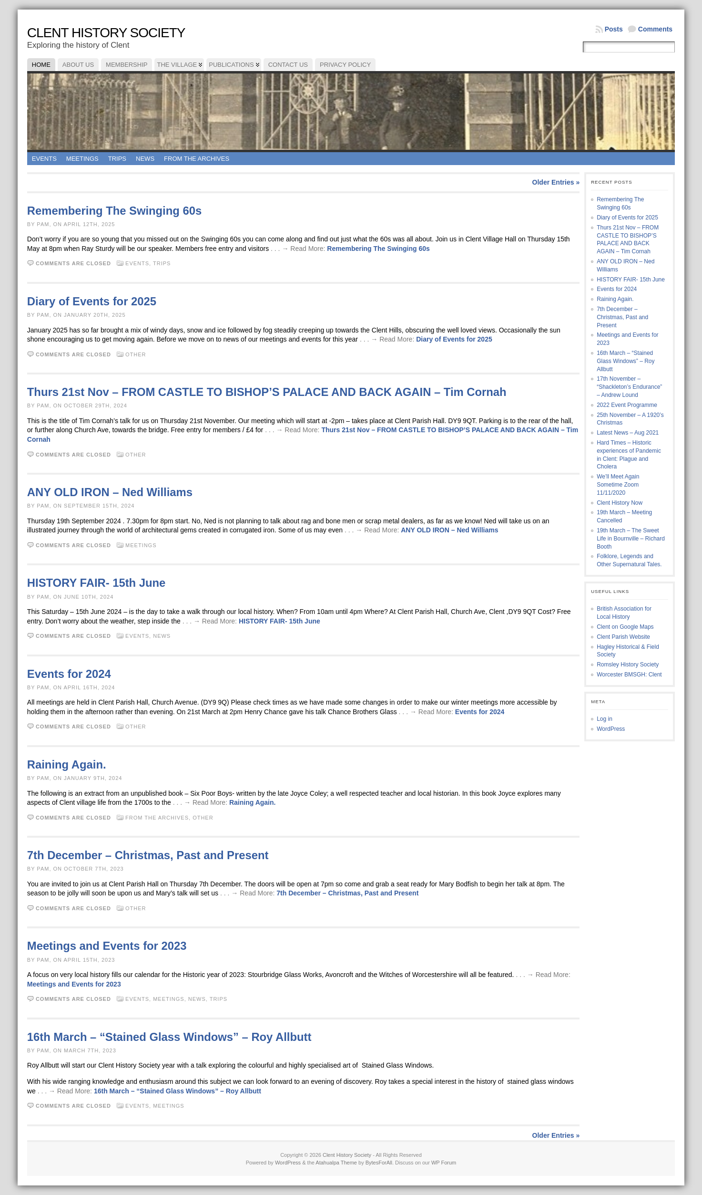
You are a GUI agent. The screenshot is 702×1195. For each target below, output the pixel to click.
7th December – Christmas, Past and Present (148, 855)
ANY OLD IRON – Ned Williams (110, 492)
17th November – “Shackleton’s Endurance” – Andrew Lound (629, 386)
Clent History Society (106, 32)
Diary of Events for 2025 (91, 301)
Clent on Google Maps (625, 626)
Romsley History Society (628, 664)
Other (135, 354)
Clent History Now (619, 502)
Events (44, 158)
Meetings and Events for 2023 (107, 945)
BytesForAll (379, 1162)
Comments (655, 29)
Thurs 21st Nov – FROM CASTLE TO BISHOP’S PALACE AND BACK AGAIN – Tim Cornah (267, 391)
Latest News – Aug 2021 (628, 432)
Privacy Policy (345, 64)
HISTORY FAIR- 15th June (96, 582)
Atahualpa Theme (336, 1162)
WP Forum (443, 1162)
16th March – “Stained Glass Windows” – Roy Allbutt (169, 1036)
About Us (78, 64)
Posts (614, 29)
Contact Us (288, 64)
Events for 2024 (69, 673)
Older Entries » (556, 182)
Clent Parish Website (623, 637)
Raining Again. (66, 764)
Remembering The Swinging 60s (114, 210)
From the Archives (196, 158)
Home (41, 64)
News (145, 158)
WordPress (611, 729)
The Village (177, 64)
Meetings (82, 158)
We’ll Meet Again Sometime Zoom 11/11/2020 (618, 484)
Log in (604, 719)
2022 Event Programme (627, 405)
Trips (117, 158)
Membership (126, 64)
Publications (231, 64)
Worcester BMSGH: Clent (629, 674)
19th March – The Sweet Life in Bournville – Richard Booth (631, 538)
